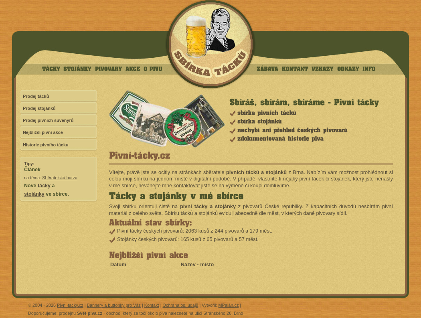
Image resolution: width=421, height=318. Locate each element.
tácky (44, 185)
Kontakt (151, 305)
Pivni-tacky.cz (70, 305)
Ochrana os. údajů (180, 305)
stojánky (34, 194)
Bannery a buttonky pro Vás (114, 305)
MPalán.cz (229, 305)
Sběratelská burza (59, 177)
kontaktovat (187, 185)
